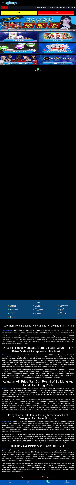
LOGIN (56, 13)
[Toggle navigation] (2, 3)
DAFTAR (19, 13)
